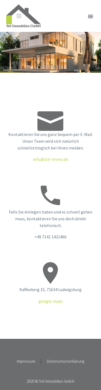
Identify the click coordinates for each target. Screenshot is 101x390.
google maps (51, 301)
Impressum (26, 361)
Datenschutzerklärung (66, 361)
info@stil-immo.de (50, 159)
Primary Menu (90, 16)
